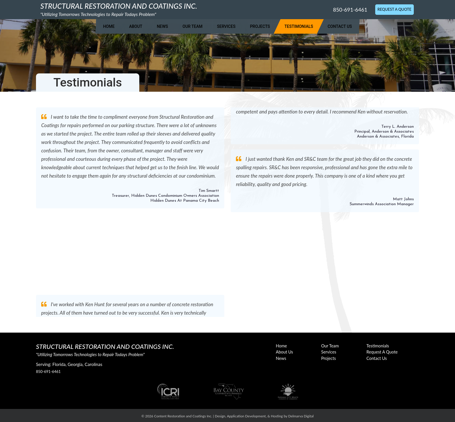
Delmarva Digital (301, 416)
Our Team (193, 26)
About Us (284, 351)
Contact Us (340, 26)
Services (226, 26)
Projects (260, 26)
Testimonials (298, 26)
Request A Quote (394, 9)
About (135, 26)
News (162, 26)
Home (109, 26)
